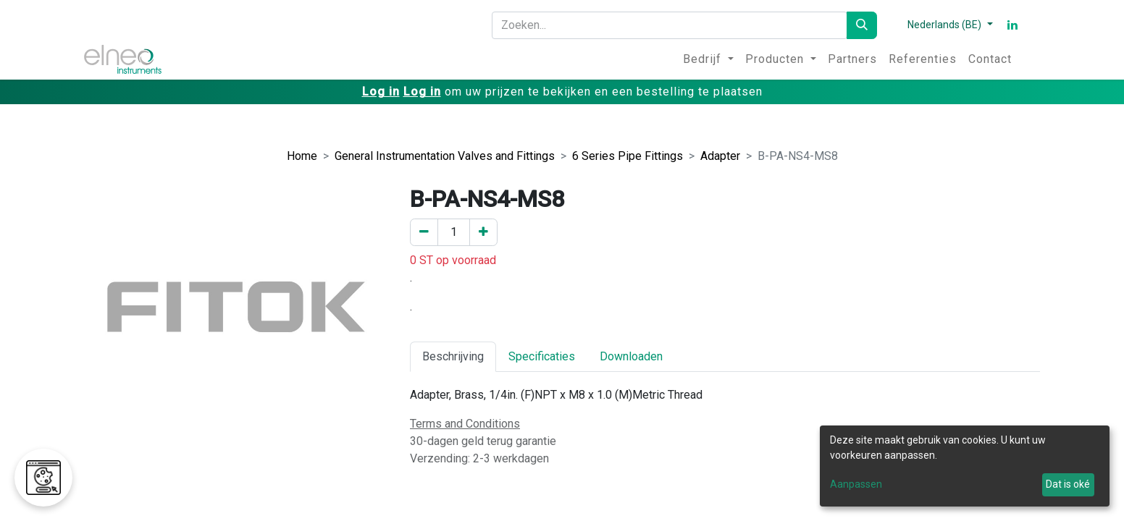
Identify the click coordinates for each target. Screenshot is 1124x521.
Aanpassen (856, 484)
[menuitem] (708, 59)
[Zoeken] (862, 25)
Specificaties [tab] (541, 356)
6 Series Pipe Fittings (627, 156)
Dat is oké (1068, 484)
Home (302, 156)
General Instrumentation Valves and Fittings (445, 156)
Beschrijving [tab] (453, 356)
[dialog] (965, 466)
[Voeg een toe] (483, 232)
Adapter (720, 156)
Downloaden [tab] (631, 356)
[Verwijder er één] (424, 232)
